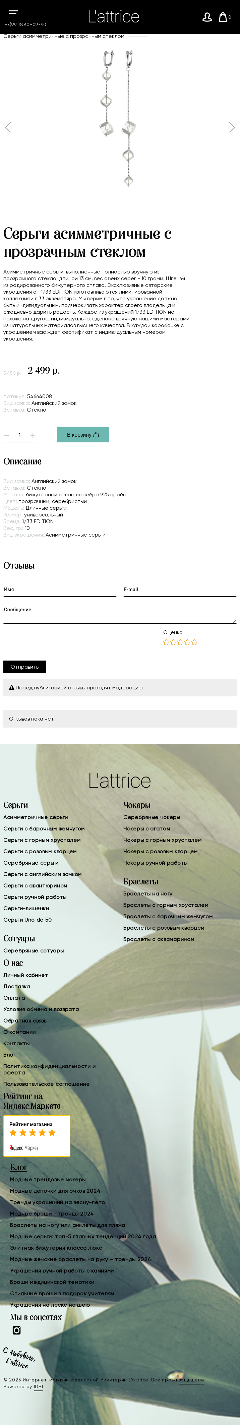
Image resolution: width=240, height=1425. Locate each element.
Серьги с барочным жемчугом (44, 828)
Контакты (16, 1043)
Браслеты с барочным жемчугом (168, 916)
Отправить (25, 667)
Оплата (14, 998)
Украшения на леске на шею (50, 1305)
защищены (191, 1379)
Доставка (16, 986)
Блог (9, 1055)
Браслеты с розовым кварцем (163, 928)
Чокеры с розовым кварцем (160, 851)
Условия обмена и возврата (41, 1009)
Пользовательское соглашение (46, 1084)
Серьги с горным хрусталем (42, 840)
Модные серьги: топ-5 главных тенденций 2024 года (83, 1236)
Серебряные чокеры (151, 817)
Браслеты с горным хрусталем (165, 905)
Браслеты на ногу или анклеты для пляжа (67, 1225)
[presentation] (54, 642)
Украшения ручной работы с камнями (62, 1270)
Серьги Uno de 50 (27, 920)
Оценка (173, 632)
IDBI (38, 1386)
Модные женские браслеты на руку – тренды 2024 (80, 1259)
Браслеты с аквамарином (158, 939)
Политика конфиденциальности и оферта (49, 1069)
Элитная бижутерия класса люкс (56, 1248)
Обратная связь (25, 1020)
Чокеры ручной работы (155, 863)
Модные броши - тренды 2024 (52, 1214)
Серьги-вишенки (26, 908)
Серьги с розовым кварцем (40, 851)
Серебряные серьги (31, 863)
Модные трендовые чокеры (48, 1179)
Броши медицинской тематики (52, 1282)
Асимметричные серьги (35, 817)
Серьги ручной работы (35, 897)
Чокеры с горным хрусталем (162, 840)
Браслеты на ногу (148, 893)
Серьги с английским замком (42, 874)
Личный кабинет (25, 975)
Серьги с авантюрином (35, 885)
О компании (19, 1032)
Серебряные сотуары (33, 950)
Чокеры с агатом (146, 828)
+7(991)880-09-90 (26, 24)
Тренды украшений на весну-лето (57, 1202)
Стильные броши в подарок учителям (62, 1293)
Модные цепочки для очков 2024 (55, 1191)
